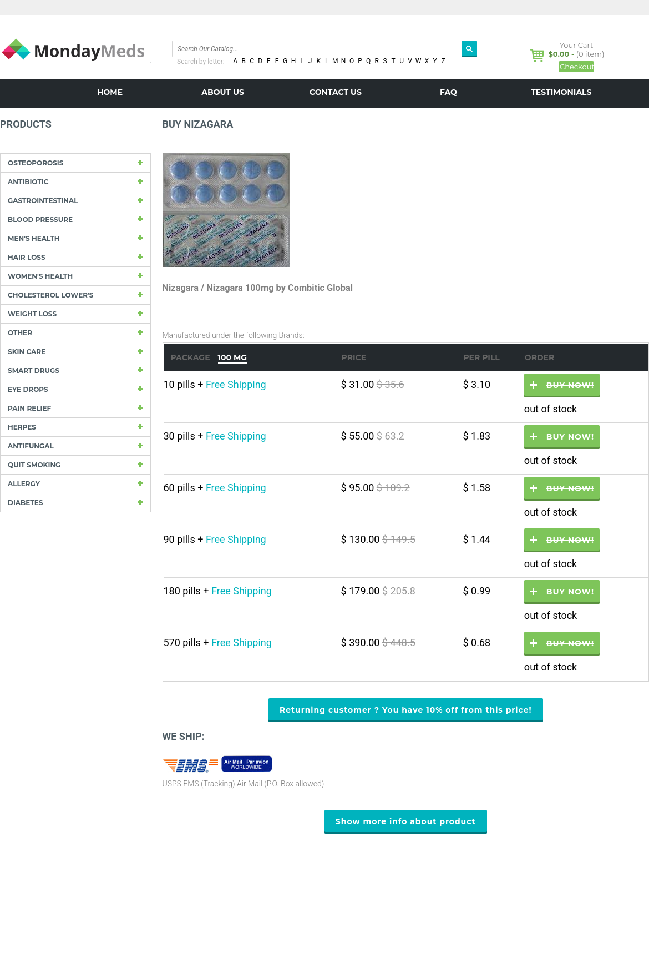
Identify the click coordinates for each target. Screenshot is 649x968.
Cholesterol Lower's (50, 295)
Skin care (26, 351)
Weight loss (32, 314)
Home (110, 92)
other (20, 333)
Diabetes (25, 502)
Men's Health (33, 238)
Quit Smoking (34, 465)
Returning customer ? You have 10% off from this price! (406, 710)
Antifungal (31, 446)
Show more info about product (406, 821)
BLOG (335, 118)
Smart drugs (33, 370)
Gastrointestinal (43, 200)
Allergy (24, 484)
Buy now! (570, 385)
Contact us (336, 92)
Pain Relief (29, 408)
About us (222, 92)
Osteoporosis (35, 163)
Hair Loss (26, 257)
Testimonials (561, 92)
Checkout (577, 66)
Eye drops (28, 389)
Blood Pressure (40, 219)
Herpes (22, 427)
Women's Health (40, 276)
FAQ (448, 92)
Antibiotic (28, 182)
